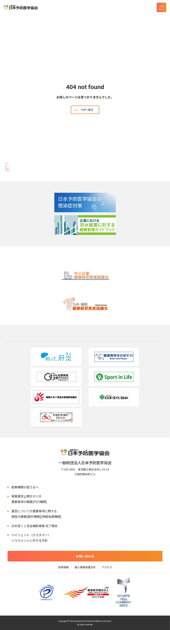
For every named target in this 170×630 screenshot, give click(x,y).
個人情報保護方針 (85, 567)
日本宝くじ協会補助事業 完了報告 (34, 525)
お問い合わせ (85, 556)
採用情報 (63, 567)
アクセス (107, 567)
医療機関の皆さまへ (25, 487)
